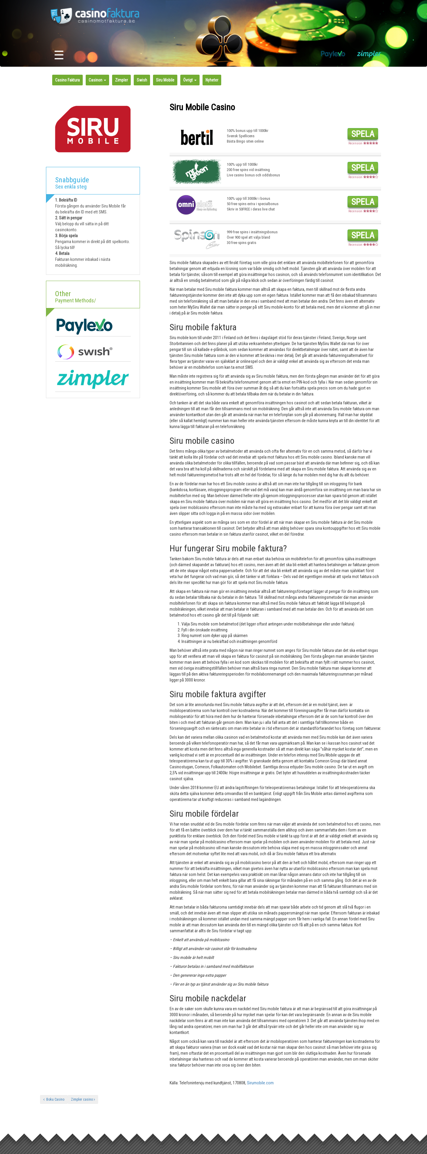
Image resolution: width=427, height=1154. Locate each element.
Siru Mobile (165, 80)
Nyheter (211, 80)
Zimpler (121, 80)
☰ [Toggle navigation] (59, 55)
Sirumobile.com (260, 1082)
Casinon (97, 80)
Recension (363, 143)
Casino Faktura (67, 80)
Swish (142, 80)
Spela (362, 134)
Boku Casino (53, 1099)
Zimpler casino (83, 1099)
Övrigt (190, 80)
